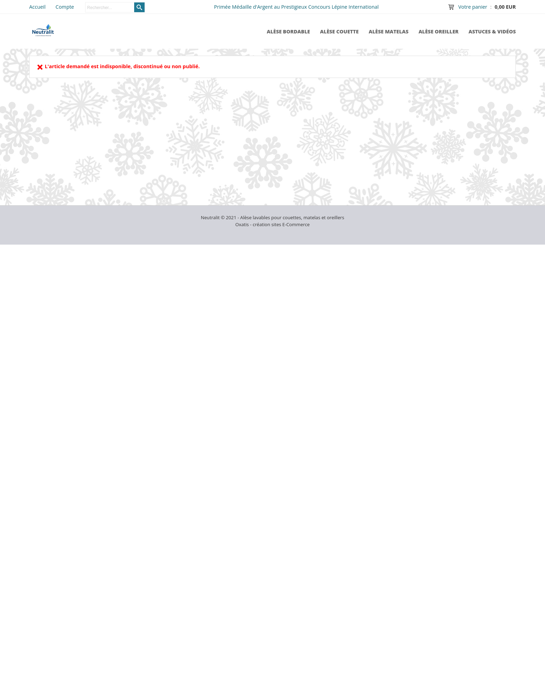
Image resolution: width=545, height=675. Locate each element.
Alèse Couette (339, 31)
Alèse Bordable (288, 31)
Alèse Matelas (389, 31)
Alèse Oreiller (438, 31)
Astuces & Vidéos (492, 31)
